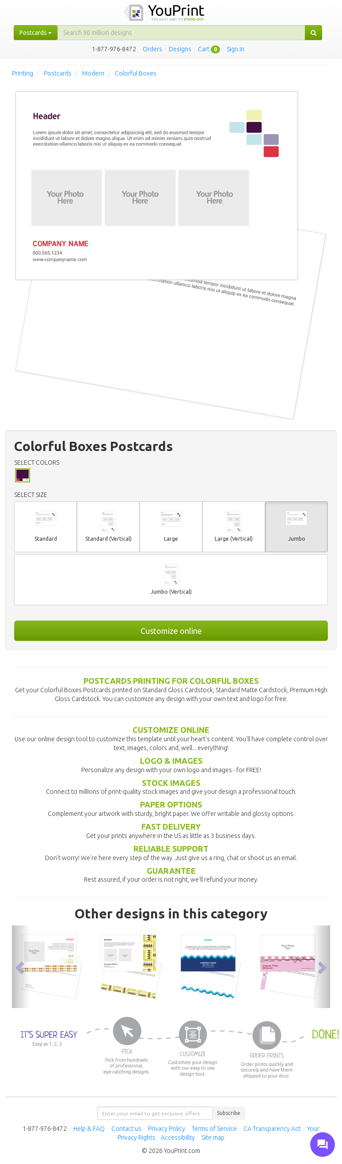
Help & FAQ (89, 1128)
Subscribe (228, 1113)
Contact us (126, 1128)
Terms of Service (214, 1128)
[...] (181, 32)
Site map (212, 1137)
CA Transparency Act (271, 1128)
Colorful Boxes (135, 73)
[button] (21, 966)
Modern (93, 73)
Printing (22, 73)
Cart (203, 49)
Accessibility (178, 1137)
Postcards (58, 73)
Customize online (171, 630)
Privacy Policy (166, 1128)
